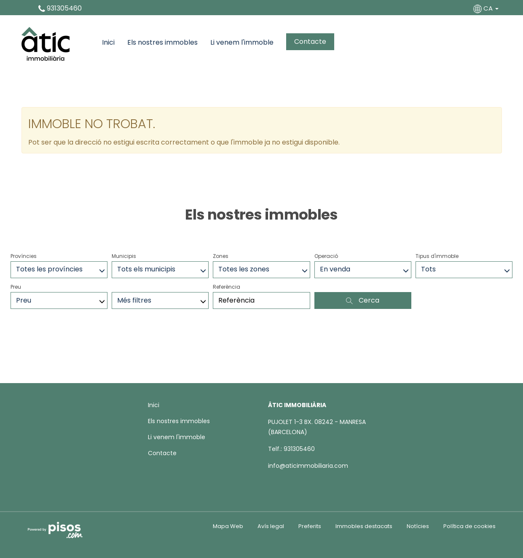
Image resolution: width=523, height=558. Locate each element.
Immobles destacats (363, 526)
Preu (16, 286)
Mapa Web (228, 526)
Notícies (418, 526)
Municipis (124, 256)
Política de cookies (469, 526)
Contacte (310, 41)
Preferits (309, 526)
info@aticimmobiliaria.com (308, 465)
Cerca (362, 300)
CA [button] (486, 8)
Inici (108, 42)
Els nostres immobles (162, 42)
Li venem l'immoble (242, 42)
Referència (226, 286)
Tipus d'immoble (437, 256)
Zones (220, 256)
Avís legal (270, 526)
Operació (326, 256)
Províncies (24, 256)
